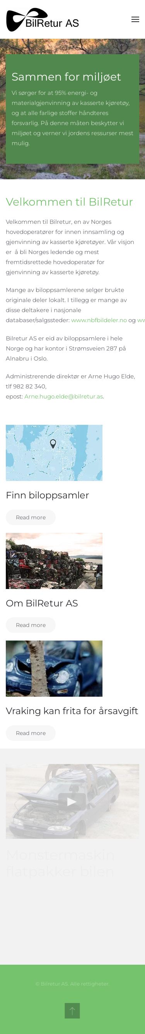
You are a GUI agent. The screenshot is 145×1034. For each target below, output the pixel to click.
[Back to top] (71, 1011)
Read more (31, 517)
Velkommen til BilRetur (69, 201)
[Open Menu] (135, 19)
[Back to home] (44, 19)
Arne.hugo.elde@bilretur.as (63, 396)
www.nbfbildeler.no (99, 320)
